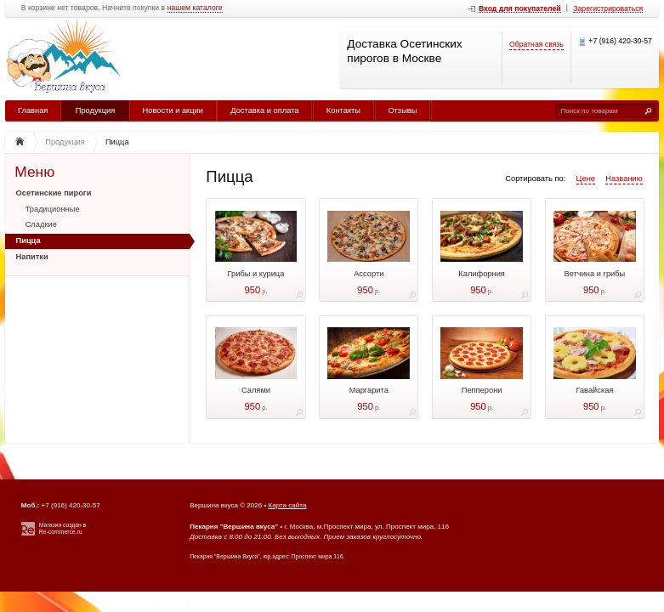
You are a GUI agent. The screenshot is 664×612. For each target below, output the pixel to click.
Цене (585, 178)
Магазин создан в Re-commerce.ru (62, 529)
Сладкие (41, 224)
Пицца (28, 240)
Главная (33, 110)
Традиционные (53, 209)
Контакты (343, 110)
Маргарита (369, 390)
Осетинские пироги (54, 193)
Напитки (32, 256)
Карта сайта (288, 505)
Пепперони (482, 390)
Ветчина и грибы (595, 273)
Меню (34, 172)
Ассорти (368, 273)
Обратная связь (536, 44)
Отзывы (402, 110)
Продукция (96, 110)
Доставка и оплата (264, 110)
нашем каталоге (195, 8)
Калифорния (481, 273)
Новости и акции (173, 110)
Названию (623, 178)
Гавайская (594, 390)
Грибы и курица (256, 273)
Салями (255, 390)
